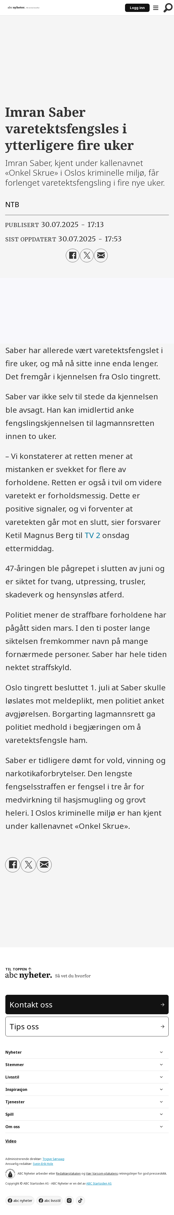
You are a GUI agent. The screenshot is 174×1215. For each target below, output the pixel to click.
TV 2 (92, 535)
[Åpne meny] (155, 8)
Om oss (12, 1126)
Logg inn (137, 7)
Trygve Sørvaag (53, 1159)
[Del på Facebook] (72, 255)
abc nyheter (22, 1200)
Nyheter (13, 1052)
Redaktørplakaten (68, 1173)
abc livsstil (52, 1200)
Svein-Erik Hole (43, 1164)
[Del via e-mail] (101, 255)
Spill (9, 1114)
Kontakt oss (31, 1004)
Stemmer (14, 1064)
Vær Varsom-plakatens (102, 1173)
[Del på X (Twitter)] (87, 255)
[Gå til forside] (23, 7)
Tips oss (24, 1026)
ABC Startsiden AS (99, 1183)
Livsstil (12, 1077)
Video (10, 1141)
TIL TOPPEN (16, 969)
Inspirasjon (16, 1089)
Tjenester (15, 1102)
